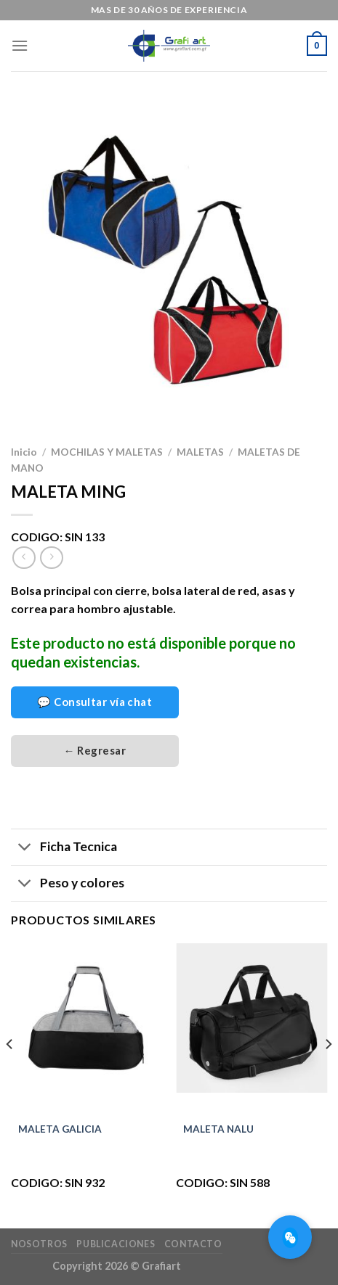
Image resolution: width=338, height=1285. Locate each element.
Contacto (193, 1244)
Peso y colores (67, 884)
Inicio (24, 452)
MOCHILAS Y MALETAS (107, 452)
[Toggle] (25, 848)
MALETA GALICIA (60, 1129)
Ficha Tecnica (64, 848)
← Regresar (95, 750)
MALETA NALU (218, 1129)
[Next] (328, 1073)
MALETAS (200, 452)
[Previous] (10, 1073)
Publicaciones (115, 1244)
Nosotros (39, 1244)
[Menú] (19, 45)
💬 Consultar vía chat (94, 701)
